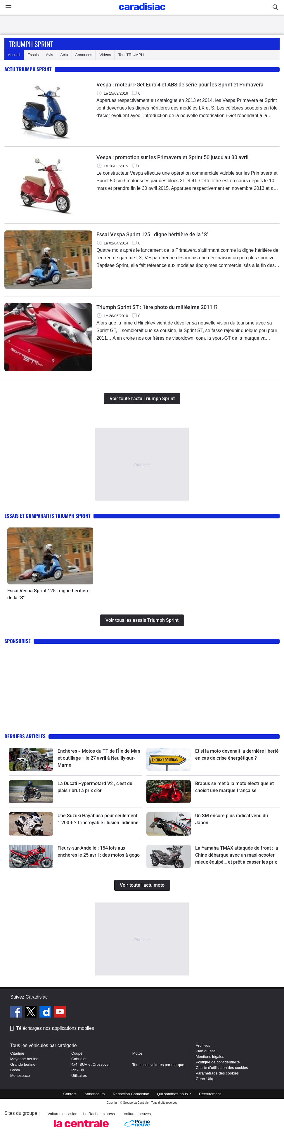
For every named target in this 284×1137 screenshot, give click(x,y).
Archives (203, 1045)
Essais (33, 55)
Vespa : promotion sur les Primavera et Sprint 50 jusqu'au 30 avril (172, 157)
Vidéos (105, 55)
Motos (137, 1053)
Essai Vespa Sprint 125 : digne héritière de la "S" (152, 234)
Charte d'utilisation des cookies (222, 1067)
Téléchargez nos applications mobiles (55, 1028)
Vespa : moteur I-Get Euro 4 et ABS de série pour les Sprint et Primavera (180, 84)
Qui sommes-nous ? (174, 1094)
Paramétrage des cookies (217, 1073)
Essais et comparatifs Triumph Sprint (47, 515)
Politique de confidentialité (218, 1062)
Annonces (83, 55)
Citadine (17, 1053)
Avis (49, 55)
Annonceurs (94, 1094)
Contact (69, 1094)
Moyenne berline (24, 1059)
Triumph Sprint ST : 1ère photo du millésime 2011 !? (157, 307)
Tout (131, 55)
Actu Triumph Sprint (28, 69)
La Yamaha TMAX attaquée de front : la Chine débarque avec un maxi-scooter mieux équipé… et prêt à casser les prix (236, 855)
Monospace (20, 1075)
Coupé (76, 1053)
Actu (64, 55)
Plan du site (206, 1051)
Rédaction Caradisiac (131, 1094)
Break (15, 1070)
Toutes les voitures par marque (158, 1065)
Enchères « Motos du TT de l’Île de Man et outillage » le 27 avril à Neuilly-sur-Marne (99, 758)
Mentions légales (210, 1056)
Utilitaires (79, 1075)
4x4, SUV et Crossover (90, 1064)
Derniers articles (25, 736)
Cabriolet (78, 1059)
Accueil (14, 55)
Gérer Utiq (204, 1079)
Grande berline (22, 1064)
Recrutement (210, 1094)
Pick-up (77, 1070)
